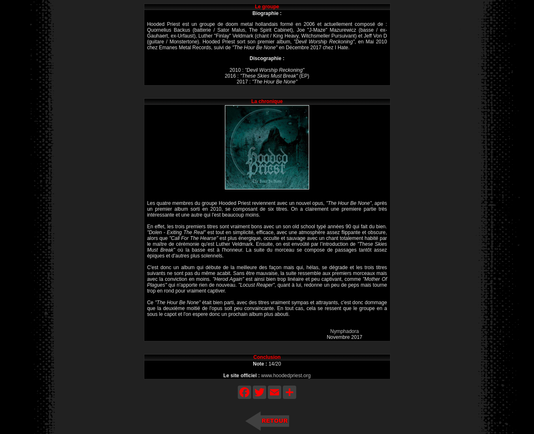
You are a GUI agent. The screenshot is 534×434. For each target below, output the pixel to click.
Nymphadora (344, 331)
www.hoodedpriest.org (286, 375)
